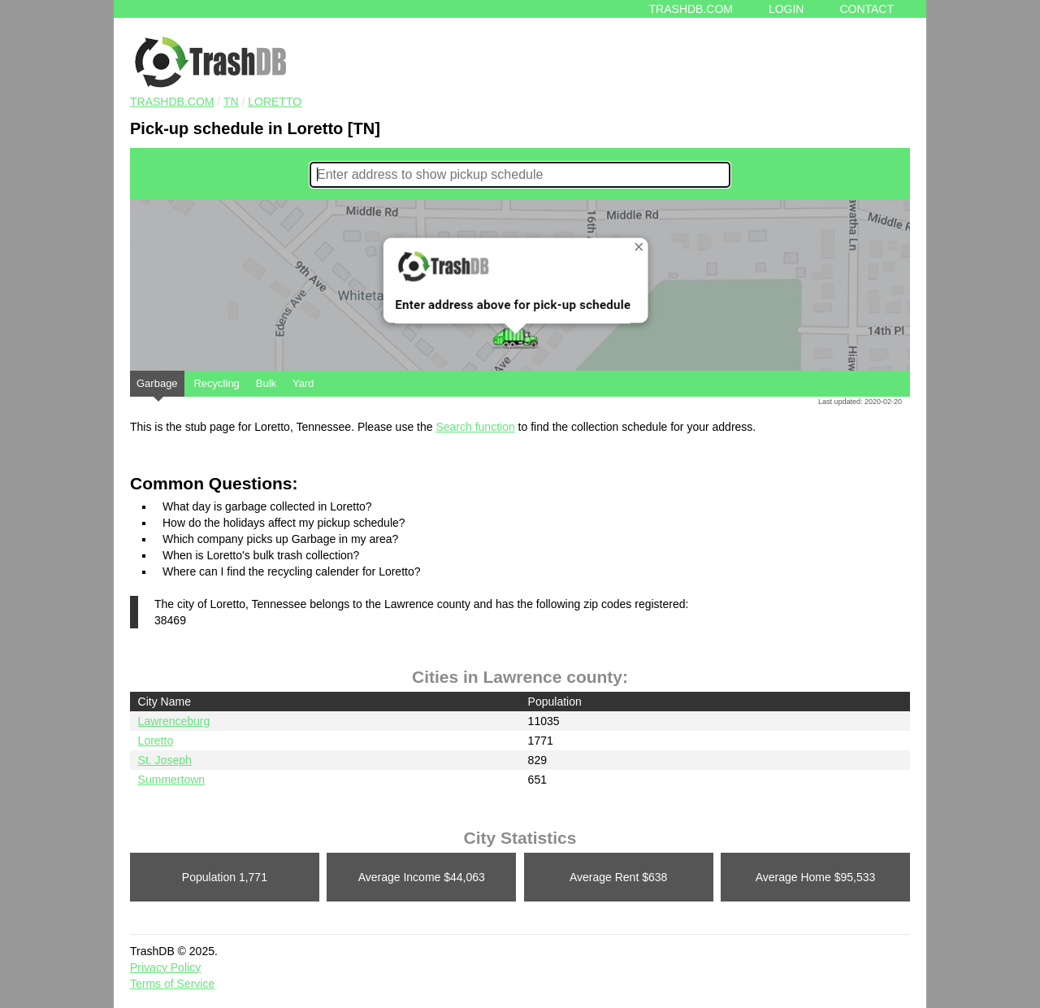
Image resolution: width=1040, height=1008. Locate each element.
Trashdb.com (691, 8)
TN (231, 101)
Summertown (171, 779)
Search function (475, 426)
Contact (866, 8)
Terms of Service (172, 983)
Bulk (266, 383)
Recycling (216, 383)
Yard (303, 383)
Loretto (274, 101)
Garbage (157, 387)
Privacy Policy (165, 967)
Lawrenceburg (174, 721)
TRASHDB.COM (172, 101)
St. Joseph (165, 760)
